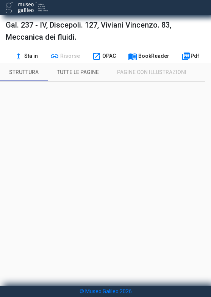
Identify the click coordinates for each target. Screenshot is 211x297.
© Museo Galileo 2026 (106, 291)
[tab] (24, 72)
